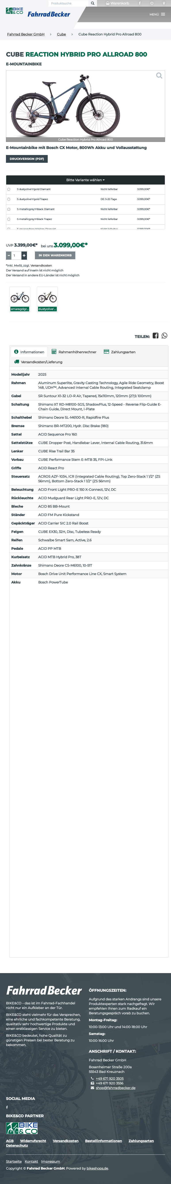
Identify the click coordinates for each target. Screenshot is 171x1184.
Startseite (14, 1161)
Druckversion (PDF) (27, 159)
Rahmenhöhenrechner (74, 351)
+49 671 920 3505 (110, 1078)
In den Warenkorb (55, 255)
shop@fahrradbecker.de (115, 1088)
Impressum (50, 1161)
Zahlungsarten (119, 351)
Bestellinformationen (103, 1141)
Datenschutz (17, 1145)
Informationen (29, 351)
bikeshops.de (97, 1168)
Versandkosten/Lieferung (38, 361)
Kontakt (31, 1161)
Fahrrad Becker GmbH (25, 34)
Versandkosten (41, 265)
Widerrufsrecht (33, 1141)
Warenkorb (117, 3)
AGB (9, 1141)
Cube (61, 34)
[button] (157, 14)
